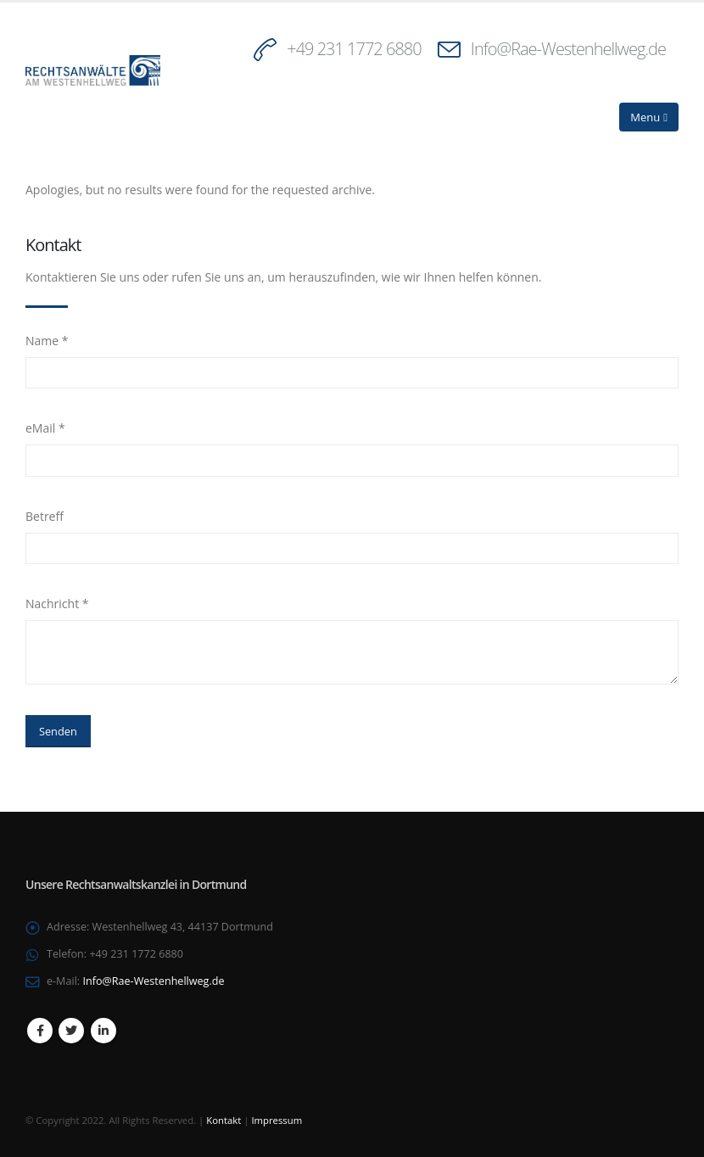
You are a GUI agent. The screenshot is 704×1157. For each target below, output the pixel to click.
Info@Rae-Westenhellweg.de (568, 48)
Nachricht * (57, 603)
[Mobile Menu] (649, 117)
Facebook (40, 1030)
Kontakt (223, 1120)
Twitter (71, 1030)
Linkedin (103, 1030)
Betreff (44, 516)
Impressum (276, 1120)
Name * (47, 341)
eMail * (45, 428)
